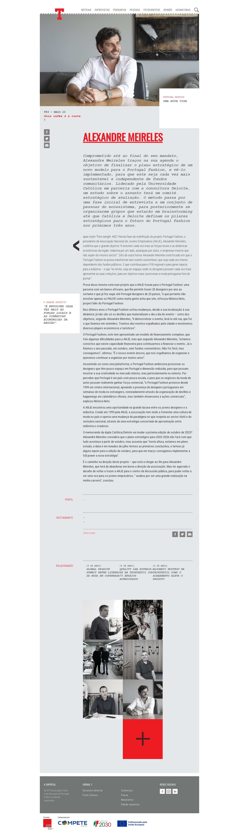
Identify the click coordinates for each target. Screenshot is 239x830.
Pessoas (135, 9)
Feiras (124, 795)
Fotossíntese (152, 9)
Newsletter (127, 799)
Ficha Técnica (90, 795)
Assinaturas (183, 9)
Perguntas (119, 9)
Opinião (167, 9)
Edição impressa (130, 804)
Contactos (127, 790)
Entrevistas (102, 9)
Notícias (86, 9)
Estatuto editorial (93, 790)
